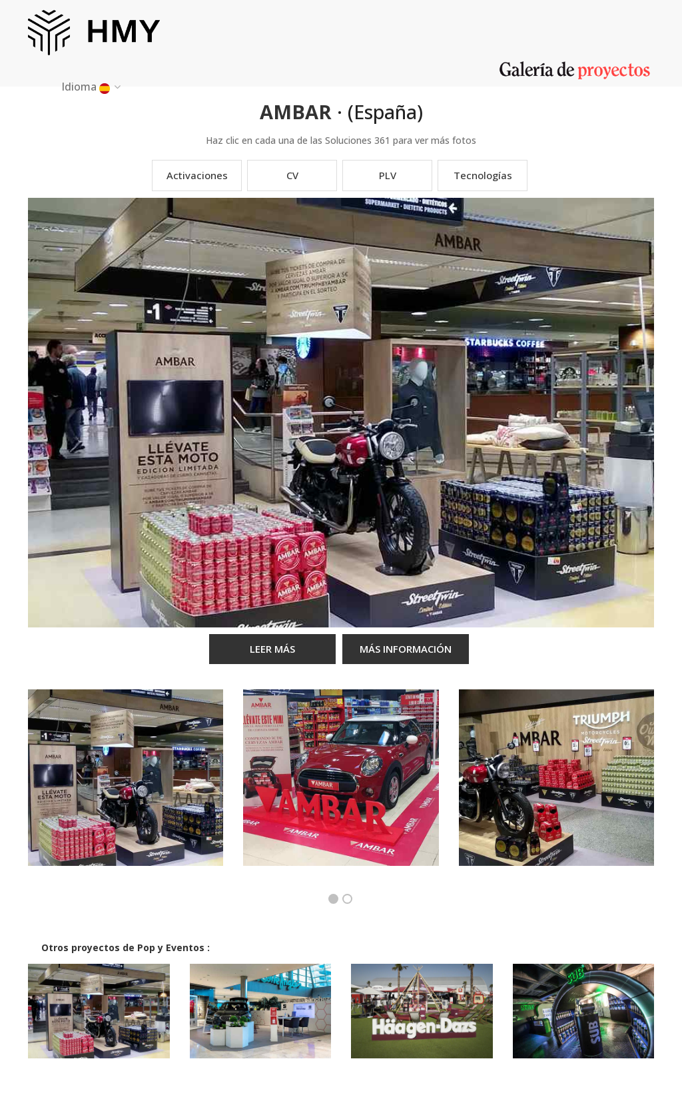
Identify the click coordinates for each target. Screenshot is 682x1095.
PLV (387, 175)
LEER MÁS (272, 648)
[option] (125, 788)
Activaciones (197, 175)
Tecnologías (483, 175)
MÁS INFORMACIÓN (406, 648)
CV (292, 175)
